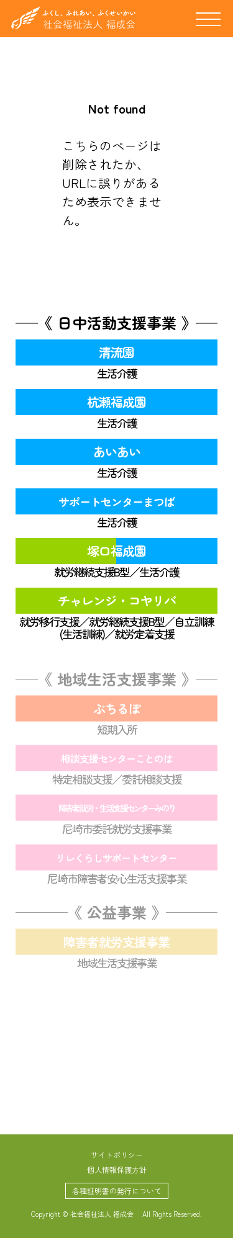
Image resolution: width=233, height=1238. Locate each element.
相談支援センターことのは (117, 760)
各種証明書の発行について (117, 1190)
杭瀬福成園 (116, 402)
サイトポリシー (117, 1154)
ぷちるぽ (116, 710)
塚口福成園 (116, 551)
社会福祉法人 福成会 (73, 17)
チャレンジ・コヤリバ (117, 600)
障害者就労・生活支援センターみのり (116, 810)
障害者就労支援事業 (116, 944)
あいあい (116, 451)
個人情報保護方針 (117, 1169)
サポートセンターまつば (116, 501)
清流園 (116, 352)
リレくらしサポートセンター (116, 859)
